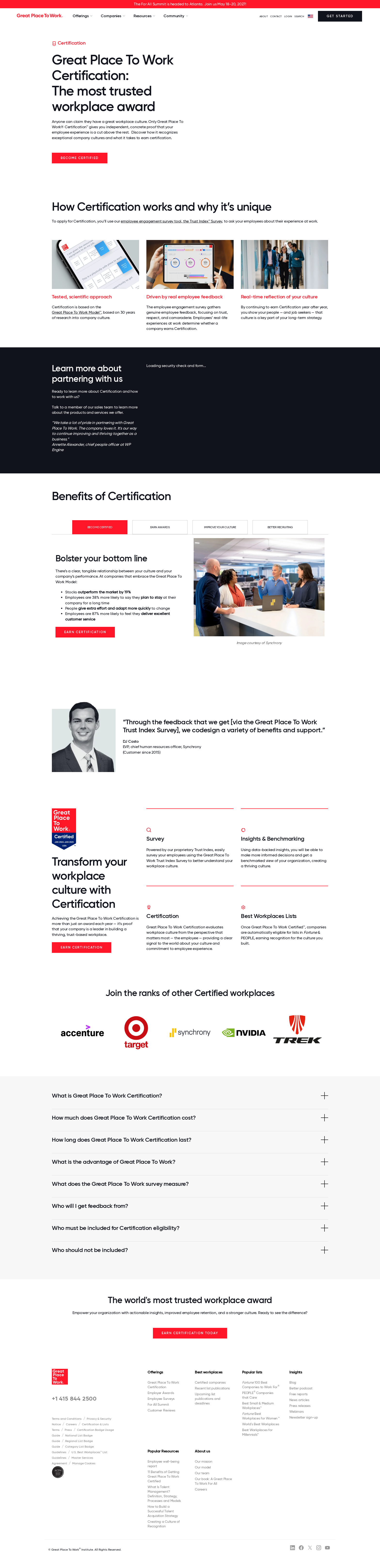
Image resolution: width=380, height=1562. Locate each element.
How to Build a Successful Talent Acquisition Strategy (163, 1511)
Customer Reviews (161, 1410)
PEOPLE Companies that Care (257, 1395)
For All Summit (158, 1404)
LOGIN (288, 16)
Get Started (340, 16)
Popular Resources (163, 1451)
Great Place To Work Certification (163, 1384)
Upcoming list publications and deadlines (207, 1398)
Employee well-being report (163, 1463)
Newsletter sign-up (303, 1417)
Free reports (298, 1394)
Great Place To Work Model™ (76, 312)
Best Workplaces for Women (260, 1416)
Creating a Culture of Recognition (164, 1524)
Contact (276, 16)
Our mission (203, 1461)
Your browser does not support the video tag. (261, 104)
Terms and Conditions (67, 1418)
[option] (82, 1032)
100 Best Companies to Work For (260, 1384)
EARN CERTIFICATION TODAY (190, 1333)
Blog (292, 1382)
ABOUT (264, 16)
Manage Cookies (83, 1463)
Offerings (155, 1372)
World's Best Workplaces (260, 1424)
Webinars (296, 1411)
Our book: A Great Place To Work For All (213, 1481)
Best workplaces (208, 1372)
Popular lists (252, 1372)
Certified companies (210, 1382)
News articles (299, 1400)
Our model (203, 1467)
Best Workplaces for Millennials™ (257, 1432)
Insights (295, 1372)
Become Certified (80, 158)
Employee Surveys (161, 1399)
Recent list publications (212, 1388)
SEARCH (299, 16)
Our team (202, 1473)
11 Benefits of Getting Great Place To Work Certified (163, 1476)
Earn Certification (85, 632)
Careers (71, 1424)
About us (202, 1451)
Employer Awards (161, 1393)
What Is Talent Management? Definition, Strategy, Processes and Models (164, 1494)
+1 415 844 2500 (74, 1398)
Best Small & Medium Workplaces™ (258, 1405)
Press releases (299, 1406)
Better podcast (300, 1388)
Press (68, 1430)
